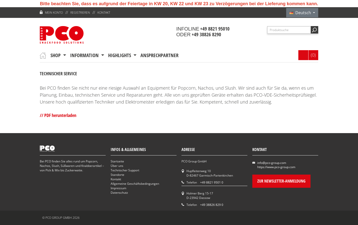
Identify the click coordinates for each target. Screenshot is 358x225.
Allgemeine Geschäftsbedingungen (135, 184)
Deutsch (300, 12)
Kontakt (103, 12)
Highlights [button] (120, 55)
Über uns (117, 166)
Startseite (117, 161)
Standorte (117, 175)
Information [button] (85, 55)
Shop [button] (56, 55)
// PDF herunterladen (58, 115)
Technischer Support (125, 170)
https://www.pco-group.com (276, 167)
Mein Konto (54, 12)
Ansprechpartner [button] (159, 55)
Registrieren (80, 12)
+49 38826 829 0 (211, 205)
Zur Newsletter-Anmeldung (281, 181)
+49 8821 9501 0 (211, 182)
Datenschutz (119, 192)
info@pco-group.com (271, 163)
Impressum (118, 188)
